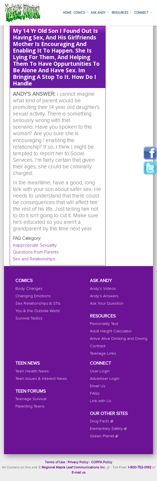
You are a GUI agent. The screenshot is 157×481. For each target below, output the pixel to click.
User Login (100, 371)
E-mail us (79, 472)
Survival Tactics (29, 318)
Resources (122, 12)
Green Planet (102, 436)
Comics (81, 12)
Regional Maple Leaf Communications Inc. (74, 467)
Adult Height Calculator (111, 331)
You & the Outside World (37, 311)
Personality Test (104, 324)
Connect (143, 12)
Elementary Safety (106, 429)
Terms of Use (55, 462)
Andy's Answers (104, 296)
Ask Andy (100, 12)
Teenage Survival (31, 399)
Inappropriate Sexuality (35, 245)
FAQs (95, 394)
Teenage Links (103, 354)
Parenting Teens (30, 406)
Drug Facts (99, 421)
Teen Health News (32, 371)
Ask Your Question (107, 304)
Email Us (97, 386)
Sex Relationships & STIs (38, 304)
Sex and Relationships (34, 259)
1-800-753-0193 (139, 467)
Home (67, 12)
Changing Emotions (33, 296)
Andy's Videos (103, 289)
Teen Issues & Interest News (41, 379)
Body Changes (29, 289)
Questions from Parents (36, 252)
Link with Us (100, 401)
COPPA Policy (101, 462)
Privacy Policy (78, 462)
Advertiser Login (104, 379)
